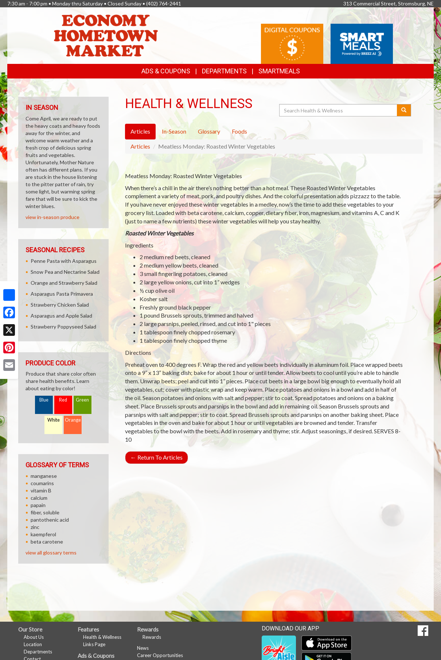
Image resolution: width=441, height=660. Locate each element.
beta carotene (47, 541)
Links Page (94, 644)
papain (38, 505)
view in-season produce (52, 217)
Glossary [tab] (209, 131)
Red (63, 400)
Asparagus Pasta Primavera (62, 294)
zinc (35, 527)
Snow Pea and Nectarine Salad (65, 272)
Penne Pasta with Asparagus (64, 261)
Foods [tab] (239, 131)
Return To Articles (156, 457)
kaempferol (43, 534)
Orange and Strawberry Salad (64, 283)
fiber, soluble (45, 512)
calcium (39, 498)
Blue (43, 400)
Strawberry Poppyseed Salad (63, 326)
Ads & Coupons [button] (165, 71)
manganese (44, 476)
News (143, 648)
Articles (140, 146)
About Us (34, 637)
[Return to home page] (106, 35)
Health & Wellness (102, 637)
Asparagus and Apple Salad (61, 315)
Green (82, 400)
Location (33, 644)
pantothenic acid (50, 520)
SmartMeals (279, 71)
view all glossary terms (51, 552)
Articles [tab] (140, 131)
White (53, 420)
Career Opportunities (160, 655)
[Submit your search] (404, 110)
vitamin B (41, 490)
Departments (38, 652)
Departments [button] (224, 71)
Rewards (152, 637)
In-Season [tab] (174, 131)
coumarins (42, 483)
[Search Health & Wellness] (338, 110)
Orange (73, 420)
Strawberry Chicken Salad (60, 305)
